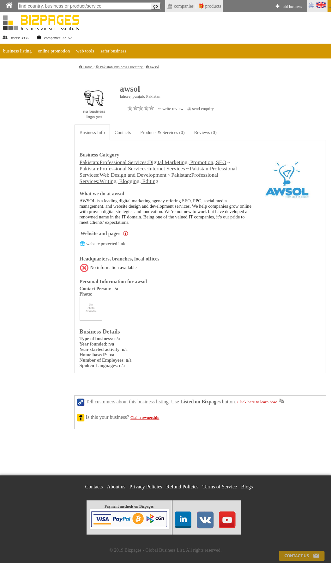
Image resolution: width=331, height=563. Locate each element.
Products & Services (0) (162, 132)
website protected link (105, 244)
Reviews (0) (205, 132)
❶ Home (86, 67)
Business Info (92, 132)
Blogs (247, 486)
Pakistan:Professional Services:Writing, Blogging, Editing (149, 178)
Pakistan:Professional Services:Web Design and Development (158, 172)
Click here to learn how (257, 402)
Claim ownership (144, 417)
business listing (17, 50)
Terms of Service (219, 486)
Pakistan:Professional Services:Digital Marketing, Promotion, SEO (153, 162)
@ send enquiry (200, 108)
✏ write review (171, 108)
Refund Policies (182, 486)
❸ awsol (152, 67)
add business (292, 6)
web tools (85, 50)
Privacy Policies (145, 486)
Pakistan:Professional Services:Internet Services (132, 169)
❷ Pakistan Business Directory (119, 67)
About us (116, 486)
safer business (113, 50)
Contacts (123, 132)
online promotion (54, 50)
